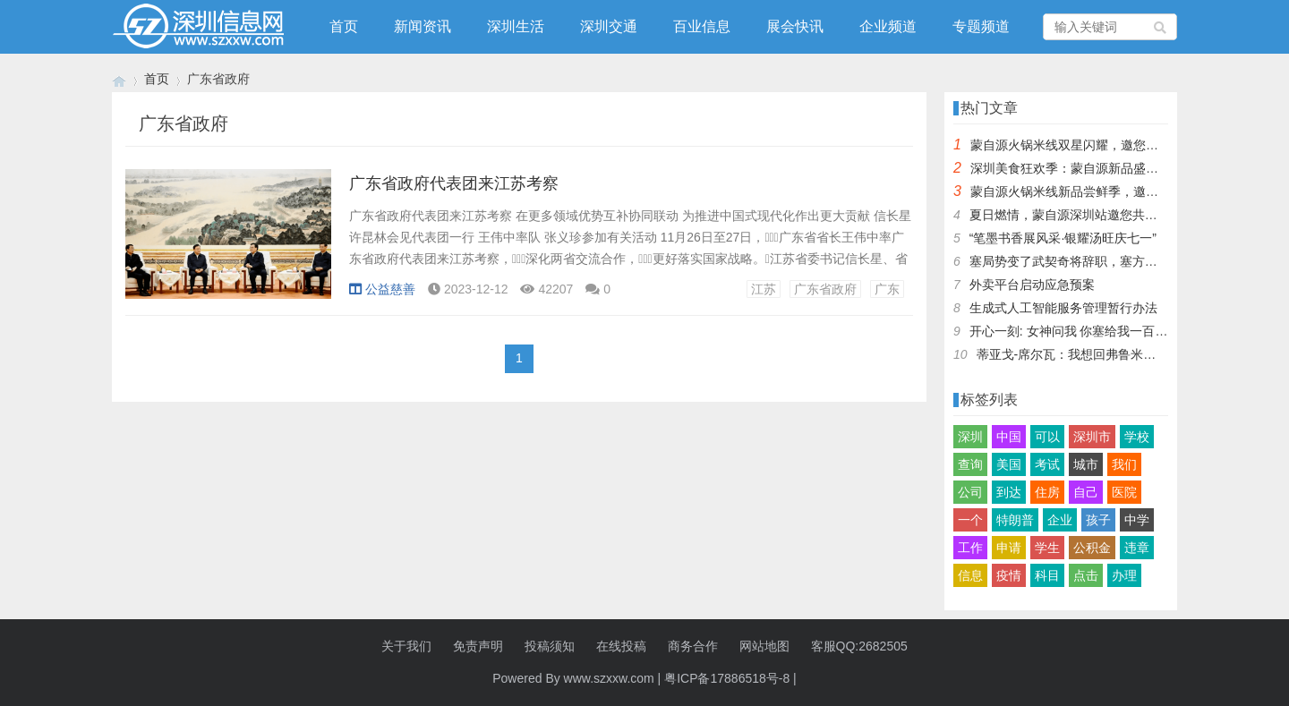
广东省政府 (825, 289)
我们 (1124, 464)
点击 (1085, 575)
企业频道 (888, 26)
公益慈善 (382, 289)
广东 (887, 289)
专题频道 (981, 26)
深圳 (970, 437)
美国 (1008, 464)
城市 (1085, 464)
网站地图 (764, 646)
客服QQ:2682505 (859, 646)
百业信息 (701, 26)
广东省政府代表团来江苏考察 (454, 183)
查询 (970, 464)
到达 (1008, 492)
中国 (1008, 437)
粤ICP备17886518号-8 (727, 678)
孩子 (1098, 520)
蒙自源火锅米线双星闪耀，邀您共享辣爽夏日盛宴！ (1114, 145)
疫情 (1008, 575)
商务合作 (693, 646)
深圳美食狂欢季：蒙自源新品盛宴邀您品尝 (1089, 168)
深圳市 (1092, 437)
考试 (1047, 464)
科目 (1047, 575)
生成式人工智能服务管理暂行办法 (1063, 308)
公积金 (1092, 547)
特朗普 (1015, 520)
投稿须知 (550, 646)
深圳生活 (515, 26)
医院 (1124, 492)
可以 (1047, 437)
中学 (1136, 520)
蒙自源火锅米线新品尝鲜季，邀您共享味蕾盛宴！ (1108, 191)
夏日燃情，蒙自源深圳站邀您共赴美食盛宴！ (1094, 215)
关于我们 (406, 646)
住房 (1047, 492)
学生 (1047, 547)
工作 (970, 547)
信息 (970, 575)
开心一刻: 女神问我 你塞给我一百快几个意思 (1093, 331)
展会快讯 (795, 26)
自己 (1085, 492)
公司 (970, 492)
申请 (1008, 547)
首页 (343, 26)
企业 (1059, 520)
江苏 (763, 289)
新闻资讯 (422, 26)
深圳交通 (608, 26)
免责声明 (478, 646)
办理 (1124, 575)
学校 (1136, 437)
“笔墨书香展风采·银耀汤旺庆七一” (1063, 238)
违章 (1136, 547)
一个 (970, 520)
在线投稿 (621, 646)
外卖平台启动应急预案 (1032, 284)
